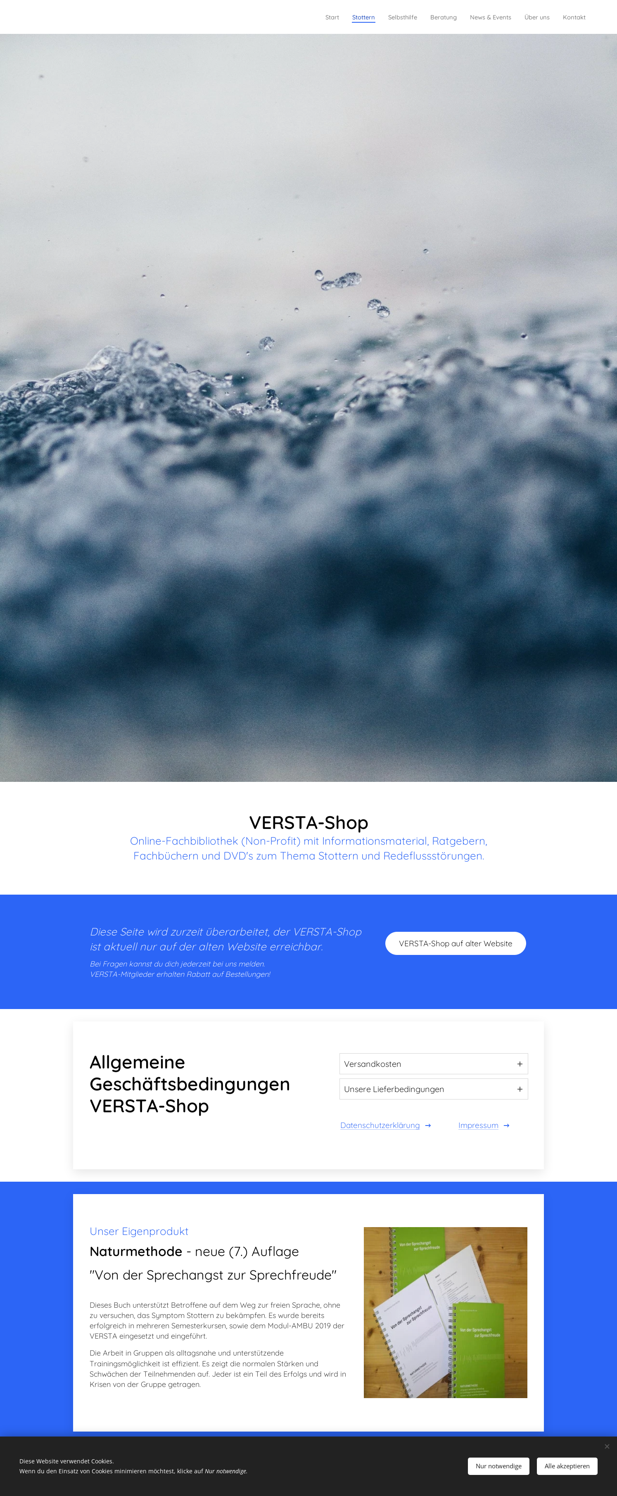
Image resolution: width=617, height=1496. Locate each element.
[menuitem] (300, 17)
